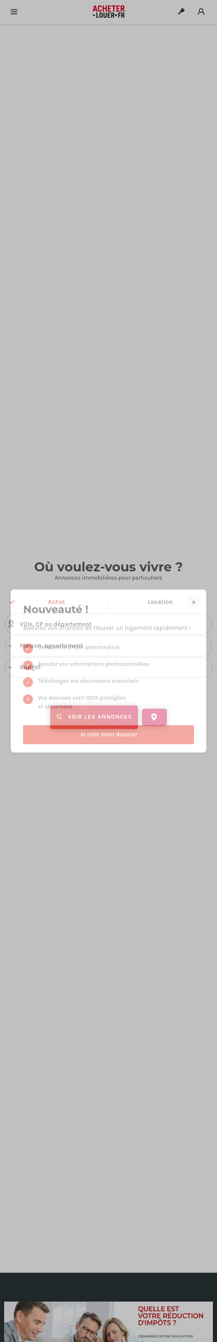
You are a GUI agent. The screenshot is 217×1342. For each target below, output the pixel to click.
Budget (24, 667)
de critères (108, 733)
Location (160, 602)
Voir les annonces (94, 717)
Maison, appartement (45, 646)
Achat (56, 602)
